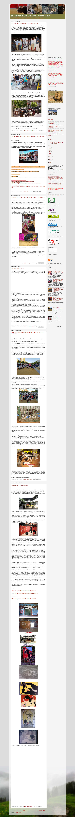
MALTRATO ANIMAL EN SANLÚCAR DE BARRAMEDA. (24, 23)
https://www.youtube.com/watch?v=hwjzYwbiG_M (26, 593)
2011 (50, 157)
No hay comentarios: (31, 130)
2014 (50, 153)
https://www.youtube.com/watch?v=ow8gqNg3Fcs (24, 590)
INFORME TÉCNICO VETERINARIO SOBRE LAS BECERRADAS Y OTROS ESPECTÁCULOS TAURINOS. (58, 299)
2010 (50, 159)
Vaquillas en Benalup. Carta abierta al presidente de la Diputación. (58, 280)
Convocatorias (50, 123)
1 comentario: (29, 191)
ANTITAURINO (50, 120)
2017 (50, 148)
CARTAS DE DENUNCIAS (52, 122)
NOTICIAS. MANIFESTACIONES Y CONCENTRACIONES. (54, 133)
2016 (50, 150)
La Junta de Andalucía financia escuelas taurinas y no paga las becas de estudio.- (58, 290)
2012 (50, 156)
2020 (50, 139)
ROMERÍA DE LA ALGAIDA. (18, 269)
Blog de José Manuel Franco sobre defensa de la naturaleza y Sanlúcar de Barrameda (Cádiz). (55, 178)
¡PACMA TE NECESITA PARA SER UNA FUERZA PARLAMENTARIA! (27, 136)
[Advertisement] (56, 38)
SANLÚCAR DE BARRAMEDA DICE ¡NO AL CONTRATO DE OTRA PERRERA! (58, 309)
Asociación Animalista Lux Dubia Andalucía (55, 195)
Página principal (51, 193)
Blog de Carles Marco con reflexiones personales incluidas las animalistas (54, 184)
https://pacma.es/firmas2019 (16, 182)
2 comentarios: (30, 806)
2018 (50, 147)
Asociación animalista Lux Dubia (53, 176)
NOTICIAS (50, 129)
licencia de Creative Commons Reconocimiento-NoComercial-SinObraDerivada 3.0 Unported (56, 170)
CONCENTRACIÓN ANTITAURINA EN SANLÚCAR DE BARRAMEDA (27, 197)
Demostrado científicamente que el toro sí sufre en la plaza (58, 272)
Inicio (24, 810)
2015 (50, 151)
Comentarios (51, 251)
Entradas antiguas (41, 810)
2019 (50, 145)
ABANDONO (50, 119)
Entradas (51, 249)
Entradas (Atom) (19, 812)
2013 (50, 154)
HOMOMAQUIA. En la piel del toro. (19, 485)
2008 (50, 162)
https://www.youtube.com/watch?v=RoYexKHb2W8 (23, 598)
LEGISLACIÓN (50, 127)
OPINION (49, 135)
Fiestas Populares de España (53, 126)
